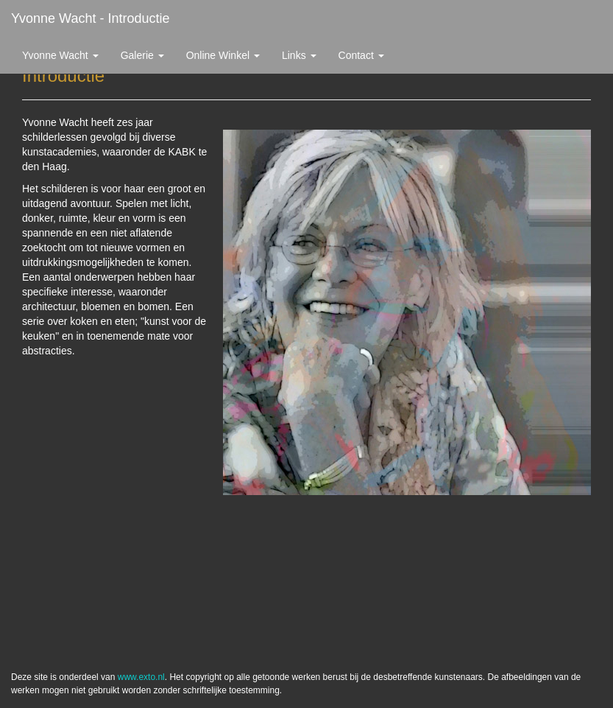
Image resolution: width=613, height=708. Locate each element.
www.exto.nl (141, 677)
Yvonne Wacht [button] (60, 55)
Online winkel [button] (223, 55)
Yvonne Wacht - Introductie (90, 18)
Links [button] (299, 55)
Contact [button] (361, 55)
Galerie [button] (142, 55)
